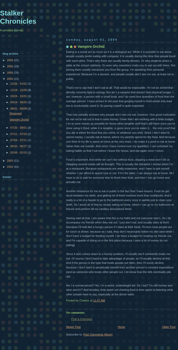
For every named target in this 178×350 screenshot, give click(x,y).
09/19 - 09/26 (18, 102)
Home (121, 326)
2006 (10, 66)
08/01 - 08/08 (18, 108)
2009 (10, 60)
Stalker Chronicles (18, 17)
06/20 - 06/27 (18, 146)
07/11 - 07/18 (18, 133)
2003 (10, 160)
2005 (10, 72)
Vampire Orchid (19, 119)
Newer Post (73, 326)
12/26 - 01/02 (18, 83)
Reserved (16, 113)
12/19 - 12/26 (18, 90)
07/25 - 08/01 (18, 127)
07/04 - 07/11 (18, 140)
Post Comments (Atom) (98, 334)
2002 (10, 166)
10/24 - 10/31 (18, 96)
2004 (10, 78)
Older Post (168, 326)
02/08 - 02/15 (18, 152)
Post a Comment (81, 319)
